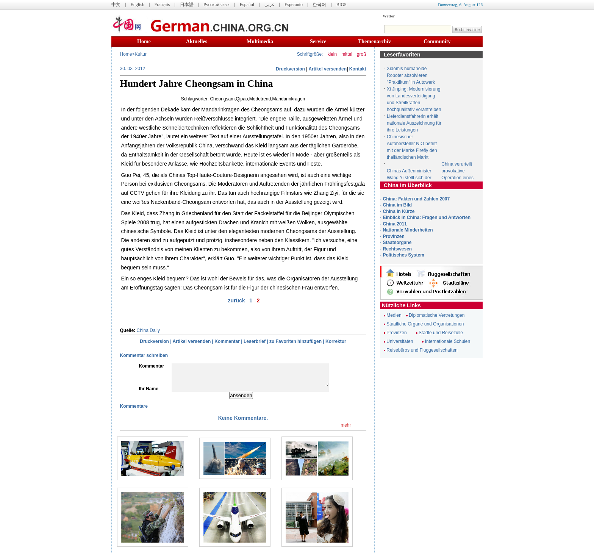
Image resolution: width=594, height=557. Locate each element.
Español (247, 4)
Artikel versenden (327, 69)
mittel (346, 54)
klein (332, 54)
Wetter (389, 16)
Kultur (141, 54)
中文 (115, 4)
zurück (236, 300)
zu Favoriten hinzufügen (295, 341)
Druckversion (290, 69)
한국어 (319, 4)
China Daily (148, 330)
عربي (269, 4)
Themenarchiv (374, 41)
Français (162, 4)
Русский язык (216, 4)
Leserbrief (255, 341)
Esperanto (293, 4)
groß (361, 54)
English (137, 4)
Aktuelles (196, 41)
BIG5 (341, 4)
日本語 (187, 4)
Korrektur (335, 341)
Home (144, 41)
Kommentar (227, 341)
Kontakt (357, 69)
